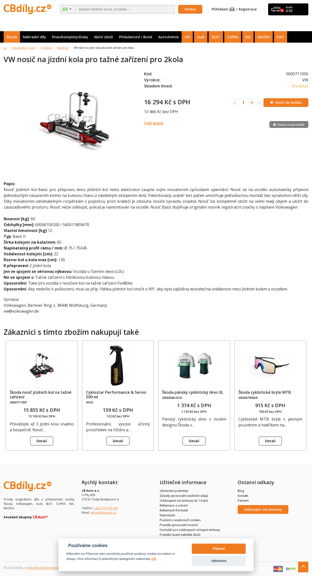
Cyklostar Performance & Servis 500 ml (116, 395)
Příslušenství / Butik (135, 37)
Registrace (248, 9)
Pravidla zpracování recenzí (179, 525)
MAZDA (264, 37)
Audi (201, 37)
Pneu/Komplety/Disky (70, 37)
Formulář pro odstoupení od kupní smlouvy (190, 530)
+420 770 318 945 (106, 508)
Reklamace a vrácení (174, 505)
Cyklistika (46, 47)
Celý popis (153, 123)
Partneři (243, 501)
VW (187, 37)
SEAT (216, 37)
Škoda (12, 37)
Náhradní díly (34, 37)
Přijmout (219, 548)
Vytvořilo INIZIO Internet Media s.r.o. (53, 568)
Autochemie (168, 37)
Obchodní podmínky (174, 491)
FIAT (280, 37)
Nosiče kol (62, 47)
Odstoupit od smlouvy (263, 509)
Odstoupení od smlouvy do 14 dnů (184, 501)
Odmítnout (218, 561)
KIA (248, 37)
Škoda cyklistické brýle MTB (264, 392)
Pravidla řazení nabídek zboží (180, 535)
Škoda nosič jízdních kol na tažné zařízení (40, 395)
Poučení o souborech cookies (180, 520)
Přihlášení (223, 9)
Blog (241, 491)
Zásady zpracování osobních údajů (184, 496)
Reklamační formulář (174, 510)
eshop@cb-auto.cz (103, 512)
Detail (42, 441)
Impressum (167, 515)
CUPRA (232, 37)
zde (153, 559)
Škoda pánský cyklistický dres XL (192, 392)
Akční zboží (103, 37)
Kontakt (243, 496)
